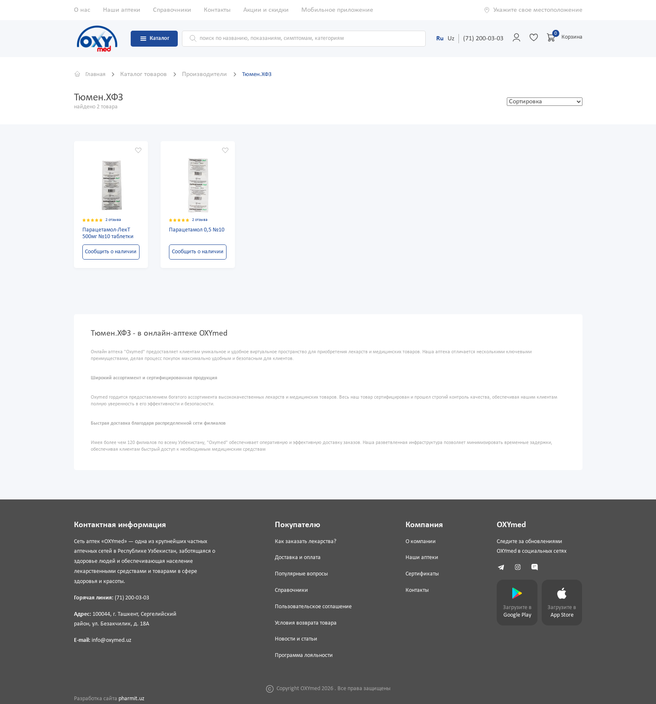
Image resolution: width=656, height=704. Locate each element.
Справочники (172, 10)
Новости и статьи (295, 639)
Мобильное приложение (337, 10)
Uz (451, 38)
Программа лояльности (303, 655)
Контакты (217, 10)
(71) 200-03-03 (483, 38)
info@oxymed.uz (112, 640)
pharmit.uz (132, 699)
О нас (82, 10)
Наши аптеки (121, 10)
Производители (208, 74)
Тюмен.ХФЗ (261, 74)
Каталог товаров (148, 74)
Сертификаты (420, 574)
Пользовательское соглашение (312, 607)
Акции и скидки (266, 10)
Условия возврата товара (305, 623)
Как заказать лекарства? (304, 542)
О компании (419, 542)
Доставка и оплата (297, 558)
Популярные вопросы (300, 574)
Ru (440, 38)
